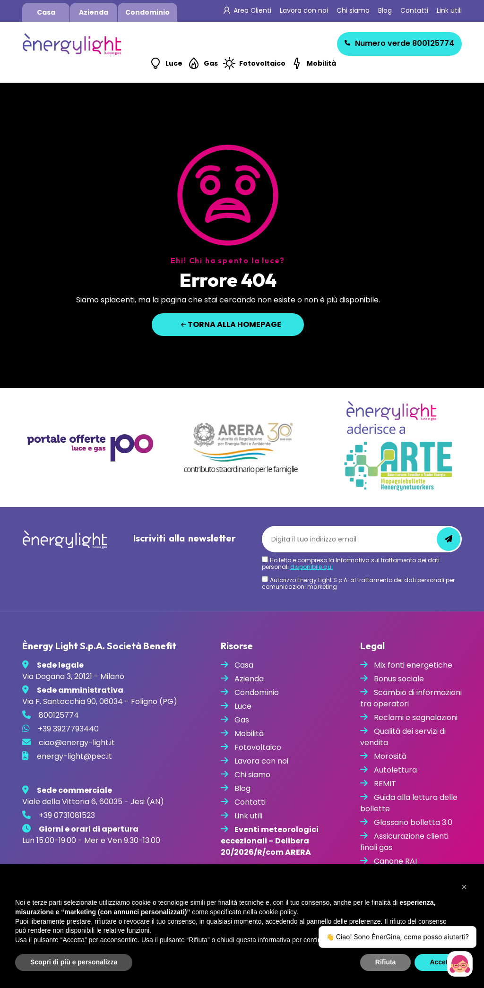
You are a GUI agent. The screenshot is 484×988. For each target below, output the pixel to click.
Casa (46, 12)
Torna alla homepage (231, 324)
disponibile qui (311, 567)
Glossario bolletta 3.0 (413, 822)
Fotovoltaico (262, 63)
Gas (211, 63)
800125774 (399, 43)
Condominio (147, 12)
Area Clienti (252, 10)
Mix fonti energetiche (413, 665)
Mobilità (321, 63)
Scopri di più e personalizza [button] (73, 962)
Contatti (414, 10)
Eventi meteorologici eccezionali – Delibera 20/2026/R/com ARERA (270, 841)
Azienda (93, 12)
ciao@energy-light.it (77, 742)
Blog (385, 10)
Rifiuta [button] (385, 962)
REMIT (385, 783)
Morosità (390, 756)
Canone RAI (395, 861)
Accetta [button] (442, 962)
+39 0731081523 (67, 815)
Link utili (449, 10)
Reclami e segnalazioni (416, 717)
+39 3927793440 (68, 728)
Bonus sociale (399, 678)
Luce (173, 63)
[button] (464, 886)
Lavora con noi (304, 10)
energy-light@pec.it (74, 756)
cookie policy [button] (277, 912)
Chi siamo (353, 10)
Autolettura (395, 770)
